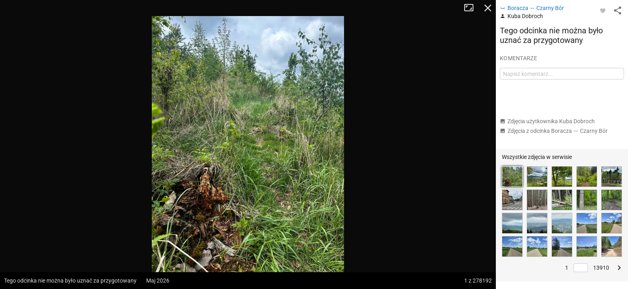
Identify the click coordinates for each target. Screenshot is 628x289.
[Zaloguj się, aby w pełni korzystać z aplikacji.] (602, 10)
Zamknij (488, 8)
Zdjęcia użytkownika (547, 121)
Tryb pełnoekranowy (472, 8)
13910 (601, 268)
